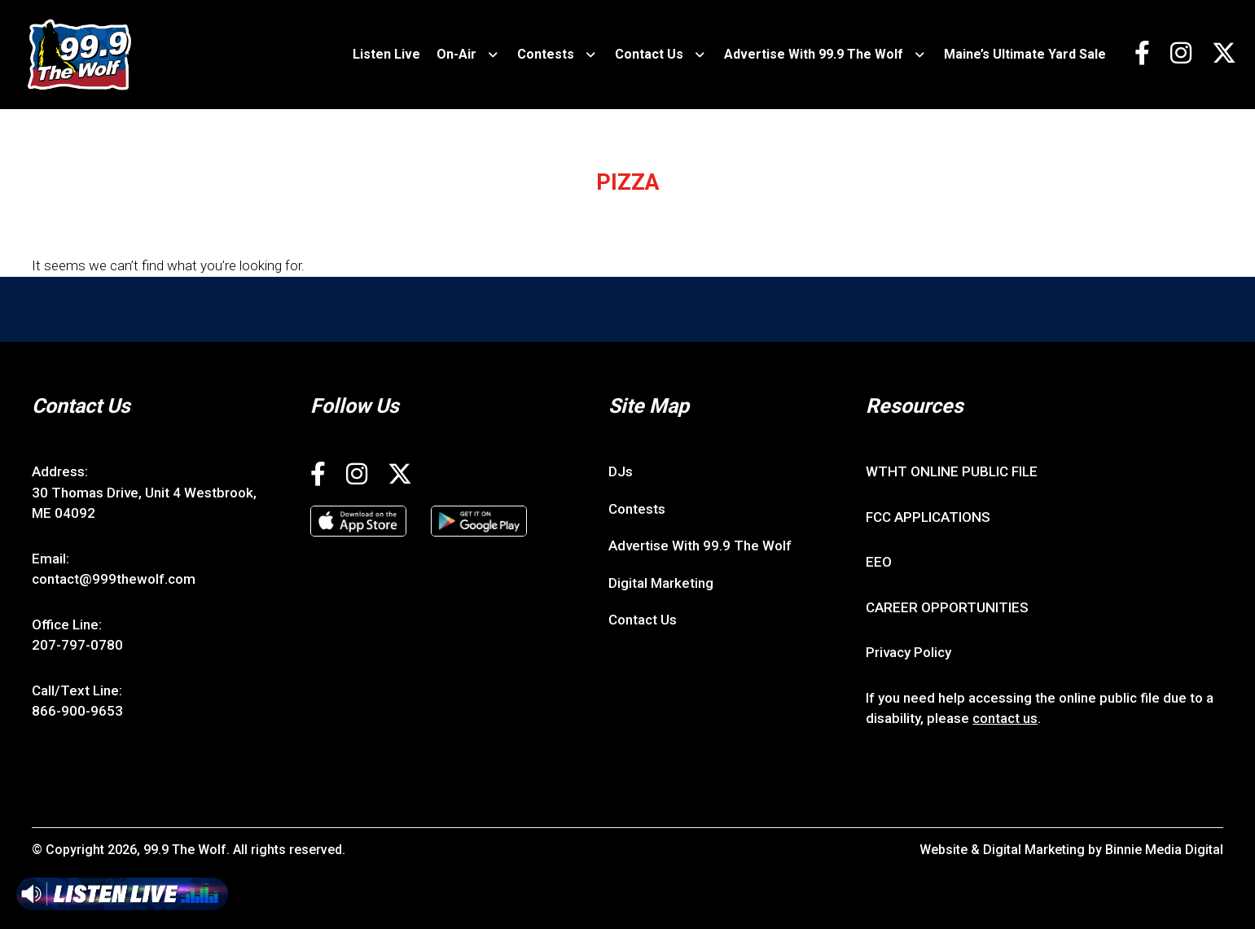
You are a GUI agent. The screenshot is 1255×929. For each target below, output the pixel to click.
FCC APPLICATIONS (928, 517)
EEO (879, 562)
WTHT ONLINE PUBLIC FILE (952, 471)
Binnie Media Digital (1164, 849)
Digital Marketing (660, 583)
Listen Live (386, 54)
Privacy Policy (908, 652)
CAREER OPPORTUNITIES (947, 607)
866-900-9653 (77, 711)
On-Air (456, 54)
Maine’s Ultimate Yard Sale (1025, 54)
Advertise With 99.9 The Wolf (813, 54)
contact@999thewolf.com (113, 579)
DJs (620, 471)
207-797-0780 (77, 645)
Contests (545, 54)
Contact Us (649, 54)
